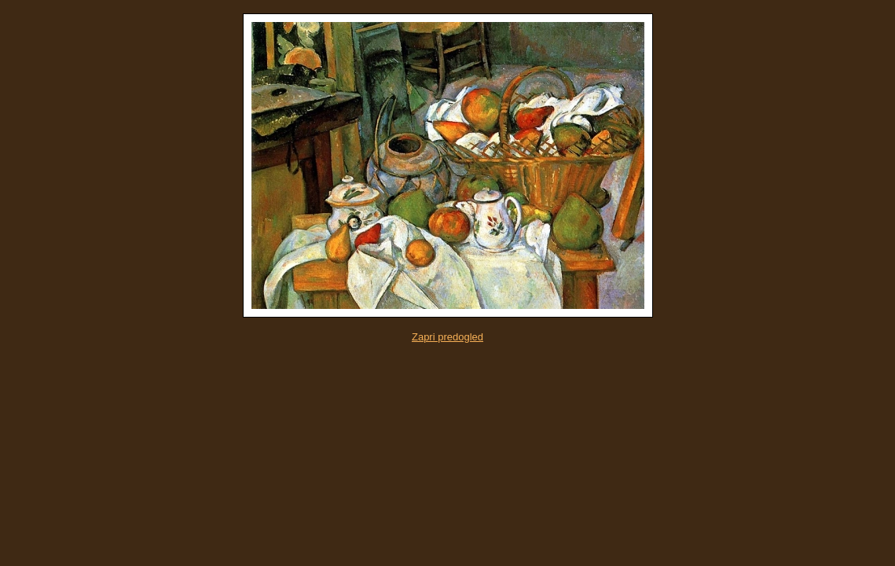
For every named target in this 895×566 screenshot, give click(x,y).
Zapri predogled (447, 337)
